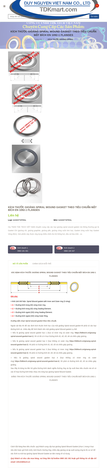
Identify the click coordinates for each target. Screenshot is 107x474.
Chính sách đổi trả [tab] (41, 264)
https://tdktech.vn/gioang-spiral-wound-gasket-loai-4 (37, 361)
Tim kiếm (94, 17)
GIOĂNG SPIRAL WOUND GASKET (46, 377)
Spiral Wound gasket (35, 301)
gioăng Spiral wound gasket (70, 326)
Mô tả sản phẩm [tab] (20, 264)
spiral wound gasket (71, 227)
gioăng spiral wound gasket (36, 358)
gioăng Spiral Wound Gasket (66, 447)
